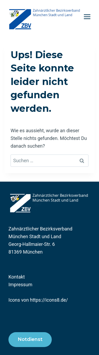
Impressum (20, 284)
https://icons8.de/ (49, 300)
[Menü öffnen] (87, 16)
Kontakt (16, 277)
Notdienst (30, 339)
